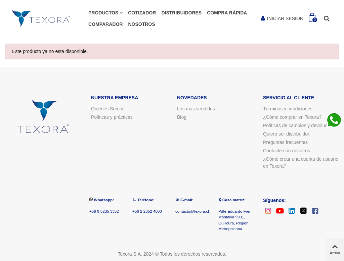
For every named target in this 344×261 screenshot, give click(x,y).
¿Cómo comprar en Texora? (292, 117)
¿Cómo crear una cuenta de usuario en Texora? (300, 162)
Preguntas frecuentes (285, 142)
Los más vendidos (196, 108)
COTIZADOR (142, 12)
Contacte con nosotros (286, 150)
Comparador (105, 24)
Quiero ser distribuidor (286, 134)
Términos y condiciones (287, 108)
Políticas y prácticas (112, 117)
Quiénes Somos (108, 108)
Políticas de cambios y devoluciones (301, 125)
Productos (103, 12)
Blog (181, 117)
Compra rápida (227, 12)
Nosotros (141, 24)
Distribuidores (181, 12)
